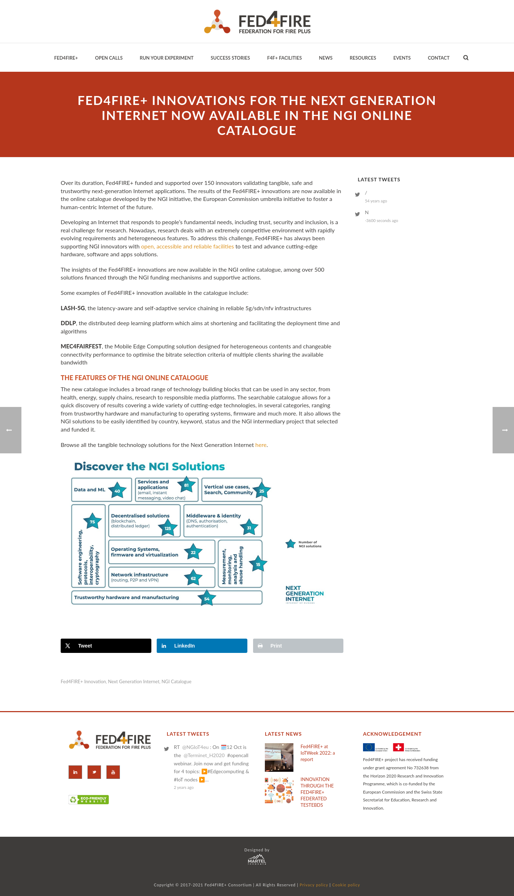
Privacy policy (314, 884)
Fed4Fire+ (66, 58)
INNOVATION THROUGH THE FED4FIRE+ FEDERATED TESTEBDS (317, 792)
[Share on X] (106, 646)
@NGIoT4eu (195, 747)
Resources (363, 58)
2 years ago (184, 787)
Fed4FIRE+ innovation (83, 681)
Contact (439, 58)
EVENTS (402, 58)
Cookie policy (346, 884)
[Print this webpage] (298, 646)
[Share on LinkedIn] (202, 646)
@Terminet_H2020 (204, 755)
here (260, 444)
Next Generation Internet (134, 681)
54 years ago (376, 200)
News (326, 58)
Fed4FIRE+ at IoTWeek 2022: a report (318, 753)
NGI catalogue (176, 681)
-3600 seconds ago (381, 220)
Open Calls (108, 58)
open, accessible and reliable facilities (187, 246)
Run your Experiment (166, 58)
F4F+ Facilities (284, 58)
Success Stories (230, 58)
